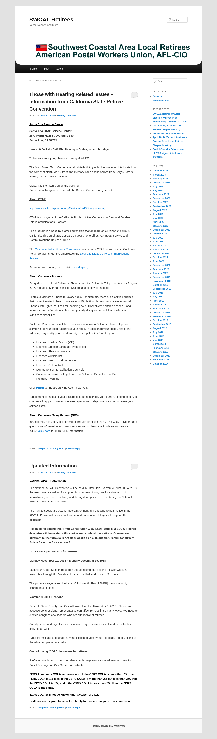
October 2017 (160, 363)
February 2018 (161, 347)
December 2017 (161, 355)
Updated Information (53, 466)
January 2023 (160, 225)
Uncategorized (56, 448)
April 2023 (158, 221)
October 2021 (160, 257)
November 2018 (161, 316)
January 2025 (160, 178)
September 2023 (162, 206)
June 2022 (158, 241)
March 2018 (159, 344)
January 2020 (160, 273)
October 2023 (160, 202)
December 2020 (161, 265)
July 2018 (158, 332)
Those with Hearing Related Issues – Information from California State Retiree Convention (76, 102)
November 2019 (161, 281)
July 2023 (158, 214)
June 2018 (158, 336)
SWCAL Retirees (51, 19)
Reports (59, 68)
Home (33, 68)
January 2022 (160, 249)
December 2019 (161, 277)
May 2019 (158, 296)
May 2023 (158, 218)
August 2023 (160, 210)
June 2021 (158, 261)
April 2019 (158, 300)
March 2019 (159, 304)
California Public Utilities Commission (58, 249)
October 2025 (160, 170)
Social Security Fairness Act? (170, 133)
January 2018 (160, 351)
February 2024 (161, 194)
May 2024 (158, 190)
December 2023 (161, 198)
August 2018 (160, 328)
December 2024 (161, 182)
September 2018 (162, 324)
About (46, 68)
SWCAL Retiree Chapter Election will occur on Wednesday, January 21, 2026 (170, 117)
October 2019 (160, 284)
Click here (44, 430)
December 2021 (161, 253)
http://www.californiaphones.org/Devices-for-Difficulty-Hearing (67, 208)
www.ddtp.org (80, 267)
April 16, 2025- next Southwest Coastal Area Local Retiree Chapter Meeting (170, 141)
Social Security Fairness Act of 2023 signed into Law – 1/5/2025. (169, 153)
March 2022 (159, 245)
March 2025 (159, 174)
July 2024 (158, 186)
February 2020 (161, 269)
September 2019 (162, 288)
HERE (40, 387)
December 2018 (161, 312)
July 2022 (158, 237)
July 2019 (158, 292)
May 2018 (158, 340)
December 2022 (161, 229)
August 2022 (160, 233)
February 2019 (161, 308)
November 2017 (161, 359)
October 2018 (160, 320)
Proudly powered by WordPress (108, 726)
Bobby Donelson (67, 115)
